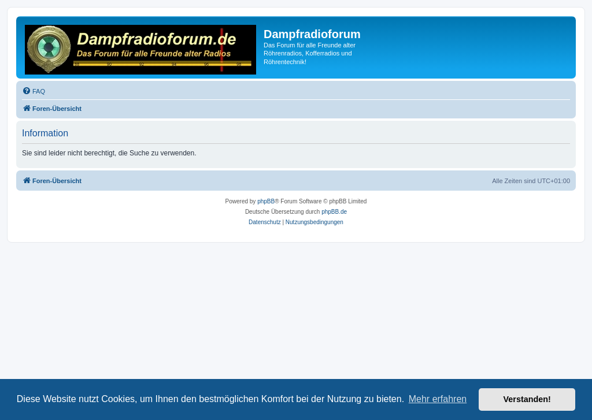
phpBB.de (334, 212)
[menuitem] (33, 91)
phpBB (266, 201)
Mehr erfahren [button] (438, 399)
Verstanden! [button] (527, 399)
